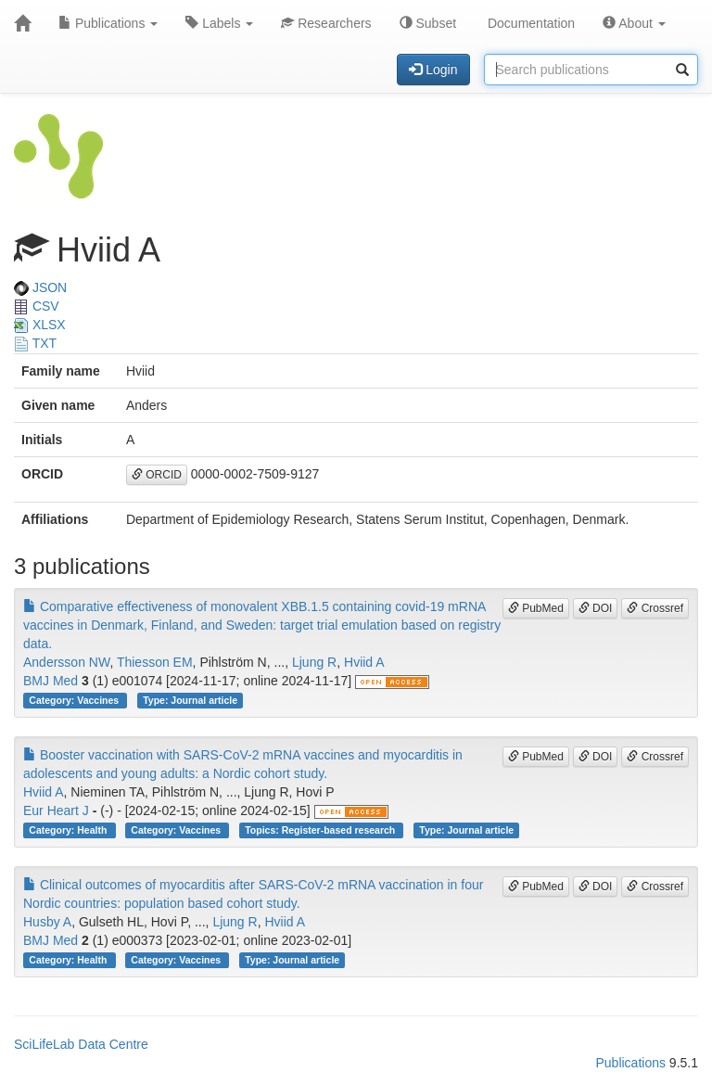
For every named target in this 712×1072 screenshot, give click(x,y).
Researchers (326, 23)
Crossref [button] (655, 608)
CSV (36, 306)
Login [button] (433, 69)
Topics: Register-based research (321, 830)
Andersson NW (66, 662)
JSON (40, 287)
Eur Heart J (56, 810)
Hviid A (364, 662)
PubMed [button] (536, 608)
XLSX (40, 324)
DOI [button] (595, 608)
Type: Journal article (190, 700)
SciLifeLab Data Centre (81, 1044)
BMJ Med (50, 680)
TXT (35, 343)
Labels (219, 23)
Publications (108, 23)
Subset (428, 23)
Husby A (47, 921)
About (634, 23)
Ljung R (314, 662)
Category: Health (69, 830)
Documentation (529, 23)
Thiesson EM (155, 662)
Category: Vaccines (75, 700)
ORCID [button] (157, 474)
